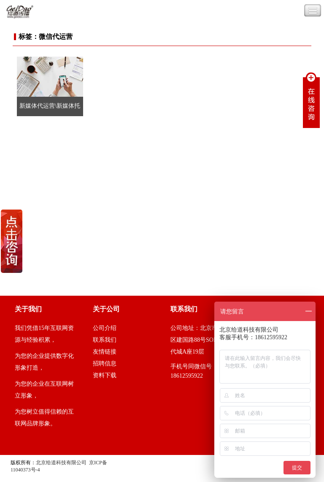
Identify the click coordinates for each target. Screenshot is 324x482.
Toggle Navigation (312, 10)
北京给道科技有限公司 (61, 463)
